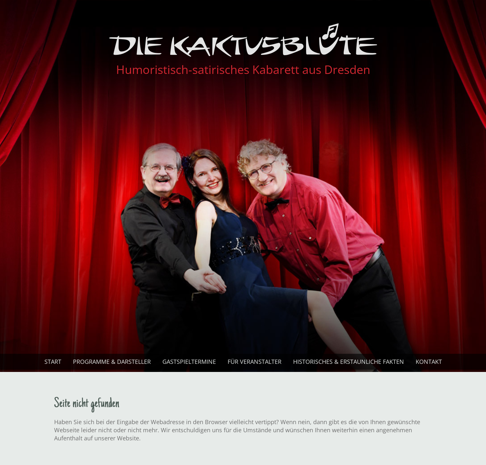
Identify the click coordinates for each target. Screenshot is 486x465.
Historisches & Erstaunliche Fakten (348, 361)
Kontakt (429, 361)
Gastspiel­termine (189, 361)
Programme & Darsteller (112, 361)
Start (52, 361)
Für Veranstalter (254, 361)
